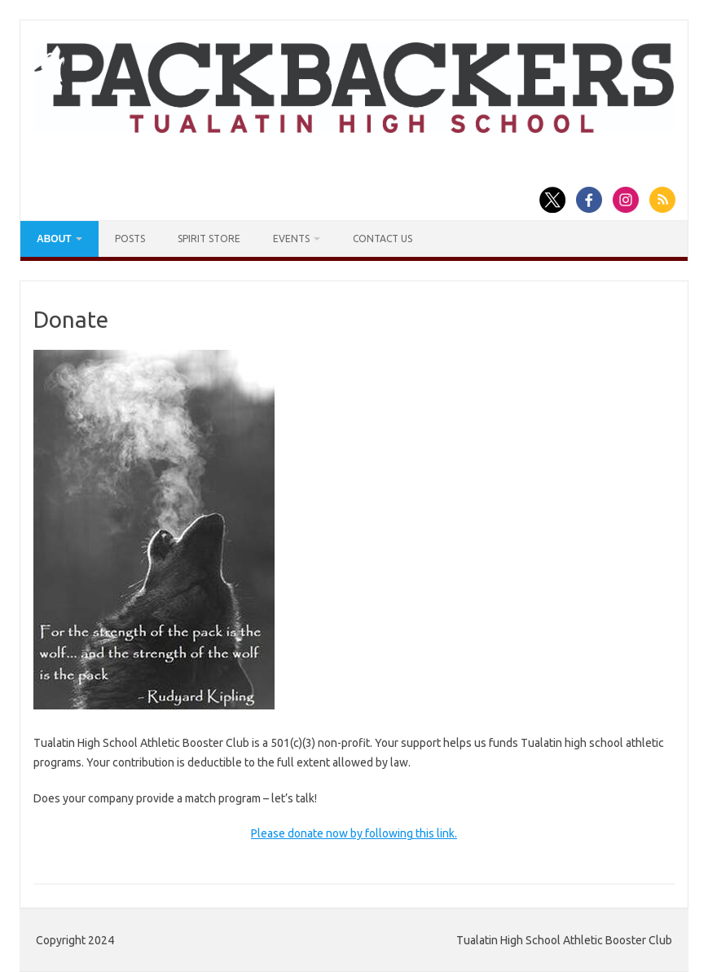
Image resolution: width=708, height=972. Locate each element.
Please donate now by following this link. (354, 833)
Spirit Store (209, 238)
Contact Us (382, 238)
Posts (130, 238)
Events (291, 238)
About (54, 239)
